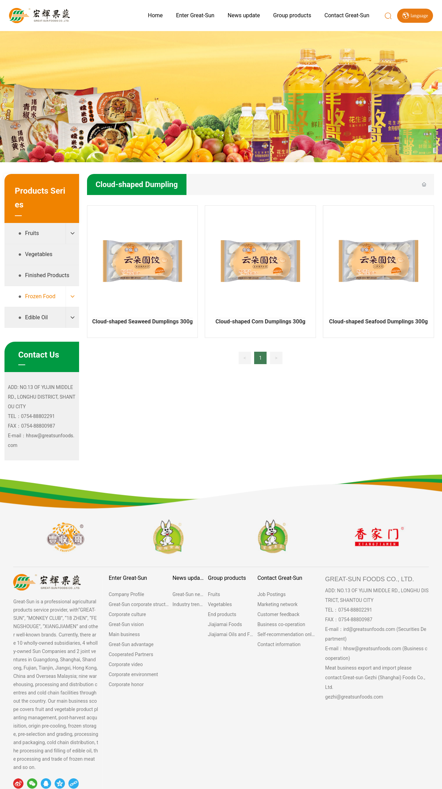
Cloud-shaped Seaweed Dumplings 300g (142, 321)
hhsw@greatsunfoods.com (372, 648)
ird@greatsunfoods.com (369, 629)
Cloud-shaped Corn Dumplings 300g (260, 321)
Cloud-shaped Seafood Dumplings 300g (378, 321)
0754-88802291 (355, 610)
